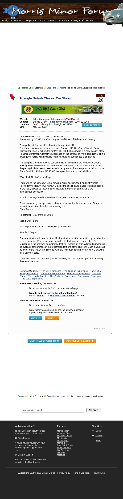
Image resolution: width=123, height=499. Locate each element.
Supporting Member (55, 88)
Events (51, 20)
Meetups (61, 455)
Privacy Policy (63, 473)
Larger (98, 431)
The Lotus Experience (32, 278)
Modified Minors (64, 435)
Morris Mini (62, 438)
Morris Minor (63, 431)
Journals (63, 20)
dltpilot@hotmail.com (61, 121)
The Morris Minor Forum (53, 273)
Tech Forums (24, 438)
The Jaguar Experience (78, 273)
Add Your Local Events (80, 341)
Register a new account (62, 295)
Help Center (33, 462)
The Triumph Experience (75, 271)
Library (74, 20)
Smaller (98, 435)
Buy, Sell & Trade (65, 445)
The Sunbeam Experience (63, 276)
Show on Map (92, 125)
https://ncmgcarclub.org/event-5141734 (54, 119)
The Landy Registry (38, 276)
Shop (40, 20)
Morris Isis (62, 443)
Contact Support (25, 455)
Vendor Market (64, 447)
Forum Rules (99, 473)
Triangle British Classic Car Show (45, 98)
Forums (17, 20)
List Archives (63, 450)
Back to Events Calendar (44, 341)
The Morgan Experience (90, 276)
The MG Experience (51, 271)
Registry (30, 20)
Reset (98, 440)
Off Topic (61, 452)
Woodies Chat (63, 433)
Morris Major (63, 440)
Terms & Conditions (81, 473)
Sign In (7, 20)
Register (52, 318)
